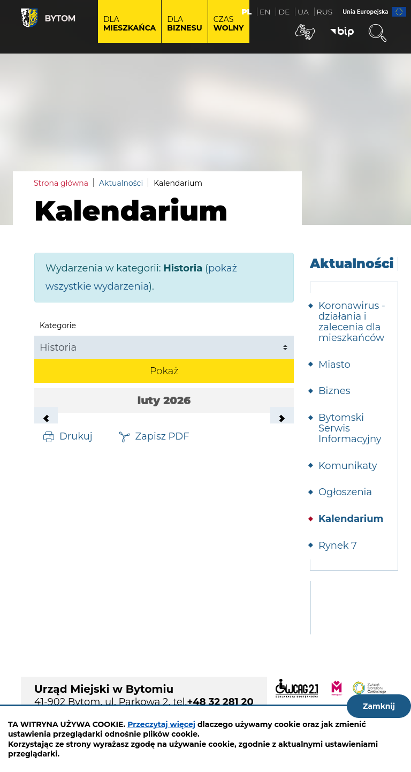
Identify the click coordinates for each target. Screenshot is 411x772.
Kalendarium (350, 519)
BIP (342, 32)
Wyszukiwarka (377, 33)
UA (303, 12)
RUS (325, 12)
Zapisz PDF (162, 436)
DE (284, 12)
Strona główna (61, 183)
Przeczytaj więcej (161, 724)
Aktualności (121, 183)
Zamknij (379, 706)
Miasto (334, 364)
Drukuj (76, 436)
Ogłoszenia (345, 492)
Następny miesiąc (282, 418)
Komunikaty (347, 466)
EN (265, 12)
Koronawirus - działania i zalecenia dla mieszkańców (351, 321)
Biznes (334, 391)
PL (246, 12)
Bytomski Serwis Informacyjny (350, 428)
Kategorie (58, 325)
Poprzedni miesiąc (46, 418)
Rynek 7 (337, 545)
